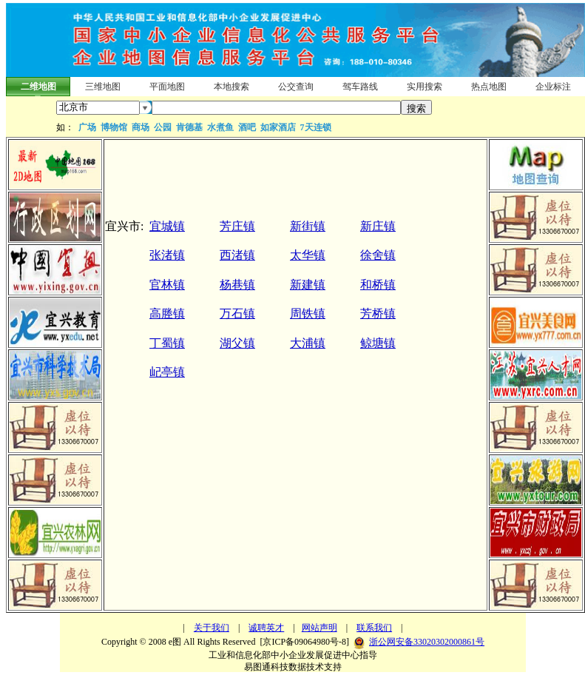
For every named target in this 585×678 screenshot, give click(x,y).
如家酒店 (278, 127)
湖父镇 (237, 343)
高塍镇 (167, 313)
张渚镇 (167, 255)
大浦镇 (307, 343)
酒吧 (247, 127)
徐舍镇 (378, 255)
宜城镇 (167, 226)
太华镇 (307, 255)
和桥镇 (378, 284)
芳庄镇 (237, 226)
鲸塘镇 (378, 343)
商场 (140, 127)
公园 (163, 127)
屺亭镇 (167, 372)
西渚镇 (237, 255)
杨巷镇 (237, 284)
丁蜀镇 (167, 343)
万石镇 (237, 313)
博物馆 (114, 127)
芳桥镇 (378, 313)
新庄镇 (378, 226)
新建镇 (307, 284)
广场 (87, 127)
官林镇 (167, 284)
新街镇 (307, 226)
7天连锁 (315, 127)
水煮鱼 (220, 127)
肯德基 (189, 127)
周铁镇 (307, 313)
